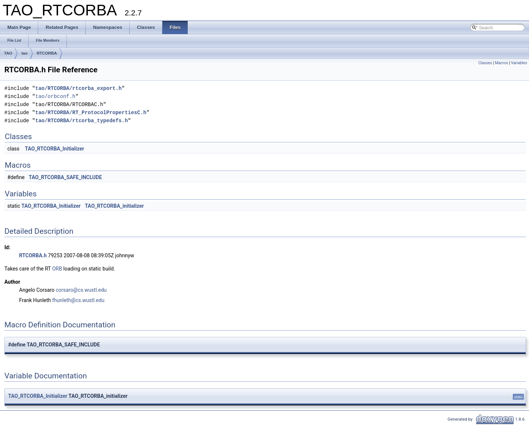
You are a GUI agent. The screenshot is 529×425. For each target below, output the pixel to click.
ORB (57, 269)
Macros (501, 63)
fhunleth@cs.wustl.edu (78, 300)
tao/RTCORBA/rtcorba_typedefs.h (81, 120)
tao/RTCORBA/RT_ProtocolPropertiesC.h (90, 112)
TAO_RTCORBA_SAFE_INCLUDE (65, 177)
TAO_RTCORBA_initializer (114, 206)
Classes (485, 63)
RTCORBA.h (33, 255)
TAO (8, 53)
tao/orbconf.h (55, 96)
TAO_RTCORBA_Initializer (54, 149)
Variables (519, 63)
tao (24, 53)
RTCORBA (47, 53)
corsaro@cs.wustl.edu (81, 290)
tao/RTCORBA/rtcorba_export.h (78, 88)
